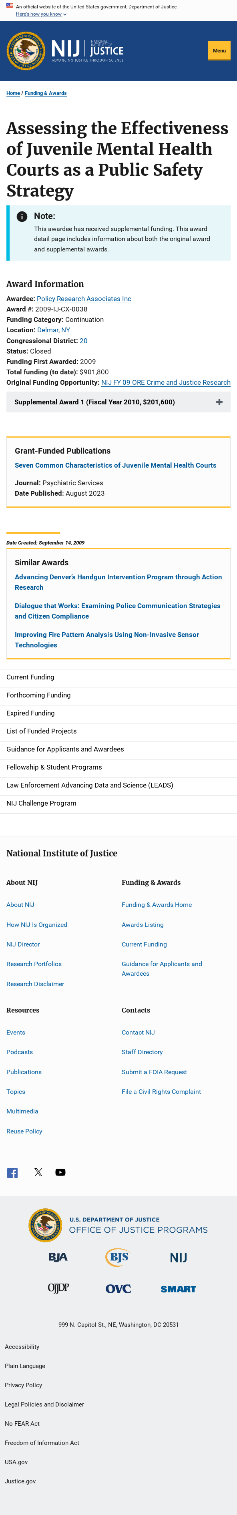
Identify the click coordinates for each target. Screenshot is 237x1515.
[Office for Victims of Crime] (118, 1294)
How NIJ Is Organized (36, 924)
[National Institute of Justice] (179, 1264)
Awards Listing (143, 924)
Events (15, 1032)
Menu (219, 51)
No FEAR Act (22, 1423)
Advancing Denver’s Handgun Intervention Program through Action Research (118, 582)
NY (65, 330)
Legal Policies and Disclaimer (44, 1404)
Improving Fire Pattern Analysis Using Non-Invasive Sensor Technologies (107, 640)
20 (84, 341)
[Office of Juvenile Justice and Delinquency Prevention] (58, 1295)
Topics (15, 1091)
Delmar (47, 330)
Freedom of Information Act (42, 1443)
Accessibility (22, 1346)
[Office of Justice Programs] (26, 50)
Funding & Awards (46, 93)
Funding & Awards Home (157, 904)
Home (13, 93)
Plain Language (25, 1366)
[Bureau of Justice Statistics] (118, 1268)
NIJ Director (23, 944)
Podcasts (19, 1052)
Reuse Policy (24, 1131)
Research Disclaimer (35, 983)
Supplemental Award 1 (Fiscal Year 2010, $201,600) (94, 402)
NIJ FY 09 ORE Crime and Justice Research (166, 382)
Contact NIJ (138, 1032)
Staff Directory (142, 1052)
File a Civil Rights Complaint (161, 1091)
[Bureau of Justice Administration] (58, 1264)
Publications (24, 1071)
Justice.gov (20, 1481)
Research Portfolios (34, 964)
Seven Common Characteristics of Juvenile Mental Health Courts (116, 465)
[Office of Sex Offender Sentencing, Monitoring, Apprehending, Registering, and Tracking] (178, 1294)
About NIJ (20, 904)
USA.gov (16, 1462)
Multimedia (22, 1111)
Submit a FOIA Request (154, 1071)
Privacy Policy (23, 1385)
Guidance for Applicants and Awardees (162, 968)
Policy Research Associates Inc (84, 299)
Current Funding (144, 944)
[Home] (87, 51)
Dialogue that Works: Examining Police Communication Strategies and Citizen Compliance (118, 611)
